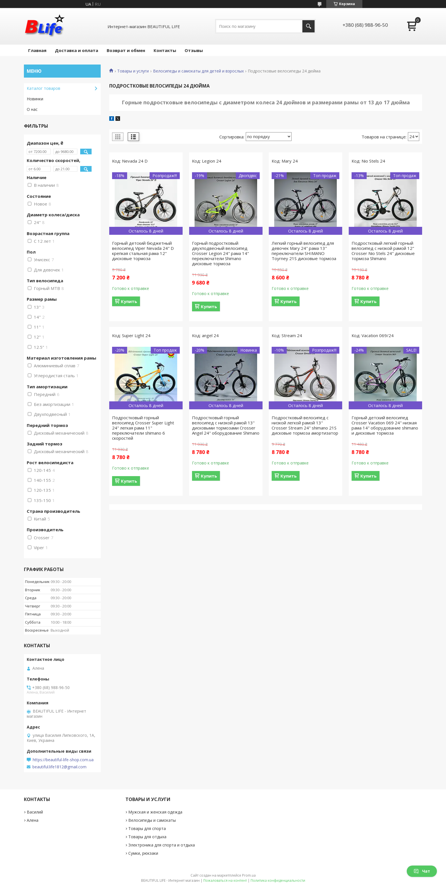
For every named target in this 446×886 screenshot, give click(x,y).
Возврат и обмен (126, 50)
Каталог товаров (43, 88)
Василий (35, 812)
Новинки (35, 98)
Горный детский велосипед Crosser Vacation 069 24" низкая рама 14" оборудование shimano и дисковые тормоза (385, 425)
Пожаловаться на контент (225, 880)
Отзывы (194, 50)
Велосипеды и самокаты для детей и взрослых (198, 71)
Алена (32, 820)
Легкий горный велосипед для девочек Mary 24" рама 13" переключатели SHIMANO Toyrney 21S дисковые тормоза (304, 250)
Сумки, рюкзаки (143, 853)
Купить (129, 301)
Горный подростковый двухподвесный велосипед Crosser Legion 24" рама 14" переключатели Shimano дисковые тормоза (220, 253)
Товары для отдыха (147, 836)
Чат (422, 871)
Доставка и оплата (76, 50)
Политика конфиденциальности (278, 880)
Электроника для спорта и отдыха (161, 845)
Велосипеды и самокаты (152, 820)
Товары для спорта (147, 828)
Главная (37, 50)
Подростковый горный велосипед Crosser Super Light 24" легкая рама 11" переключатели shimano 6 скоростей (143, 428)
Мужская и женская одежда (155, 812)
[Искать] (308, 26)
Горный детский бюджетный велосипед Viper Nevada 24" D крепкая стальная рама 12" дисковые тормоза (143, 250)
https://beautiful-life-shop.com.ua (63, 759)
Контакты (165, 50)
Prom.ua (249, 875)
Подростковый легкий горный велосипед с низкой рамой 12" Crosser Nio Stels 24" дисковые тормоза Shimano (383, 250)
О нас (32, 109)
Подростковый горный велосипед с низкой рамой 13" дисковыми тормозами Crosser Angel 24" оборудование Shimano (225, 425)
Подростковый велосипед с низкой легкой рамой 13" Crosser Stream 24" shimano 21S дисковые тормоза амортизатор (305, 425)
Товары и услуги (133, 71)
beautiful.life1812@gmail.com (59, 766)
